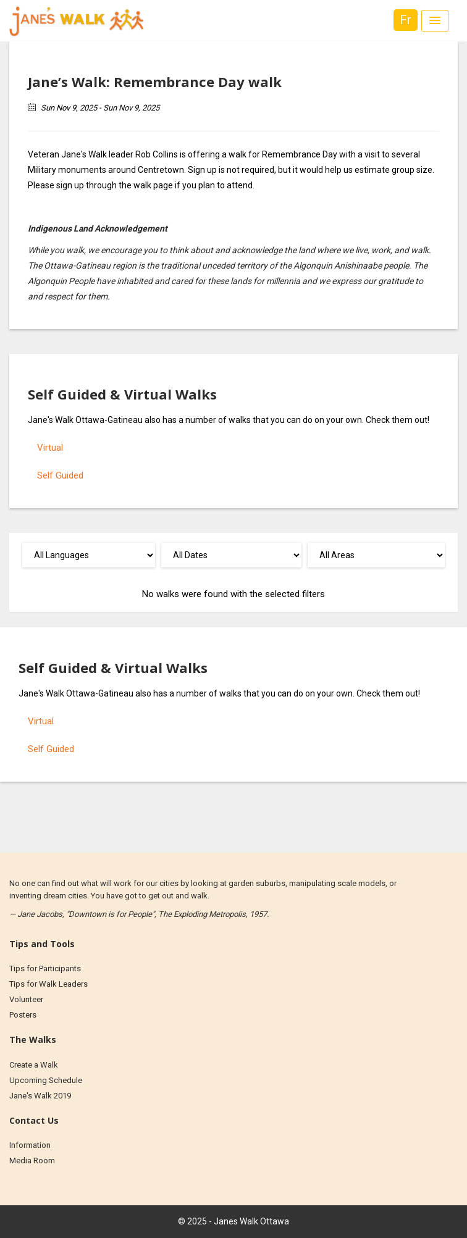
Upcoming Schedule (45, 1080)
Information (30, 1145)
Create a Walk (33, 1064)
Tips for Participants (45, 968)
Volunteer (26, 999)
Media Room (32, 1160)
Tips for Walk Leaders (48, 984)
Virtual (50, 447)
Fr (405, 19)
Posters (22, 1014)
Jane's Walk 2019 (40, 1095)
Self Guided (60, 475)
